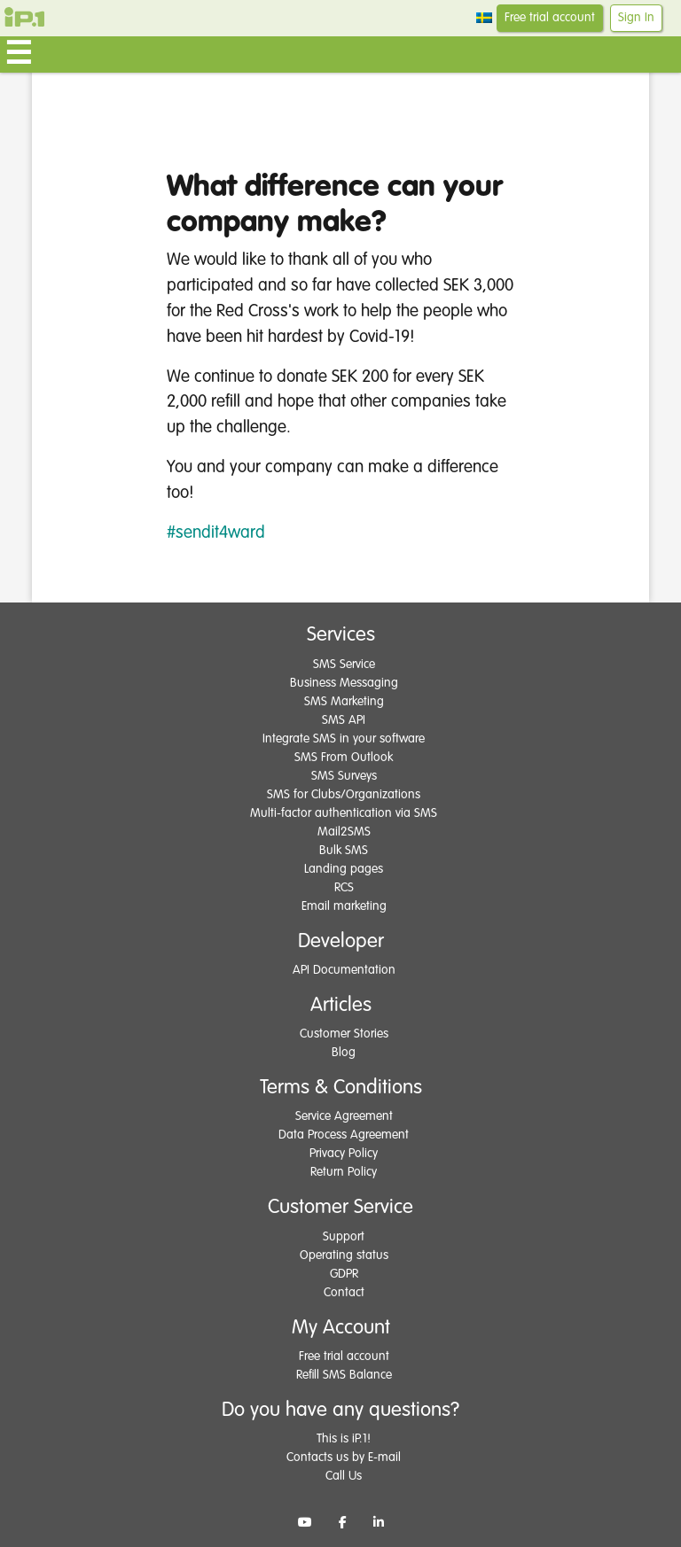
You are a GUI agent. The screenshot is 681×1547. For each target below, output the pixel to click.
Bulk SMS (343, 850)
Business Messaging (344, 683)
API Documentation (344, 970)
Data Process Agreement (343, 1135)
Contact (344, 1293)
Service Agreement (344, 1116)
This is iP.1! (344, 1439)
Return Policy (343, 1172)
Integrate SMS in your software (343, 739)
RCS (344, 888)
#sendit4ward (216, 533)
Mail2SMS (344, 832)
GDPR (344, 1274)
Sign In (636, 18)
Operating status (344, 1255)
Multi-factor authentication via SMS (343, 813)
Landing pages (343, 869)
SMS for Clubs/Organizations (343, 795)
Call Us (343, 1476)
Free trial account (550, 18)
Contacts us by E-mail (343, 1457)
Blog (344, 1052)
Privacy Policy (343, 1153)
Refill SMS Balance (344, 1375)
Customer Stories (344, 1034)
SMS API (343, 720)
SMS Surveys (344, 776)
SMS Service (344, 664)
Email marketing (344, 906)
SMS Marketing (344, 702)
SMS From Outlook (343, 757)
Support (343, 1237)
